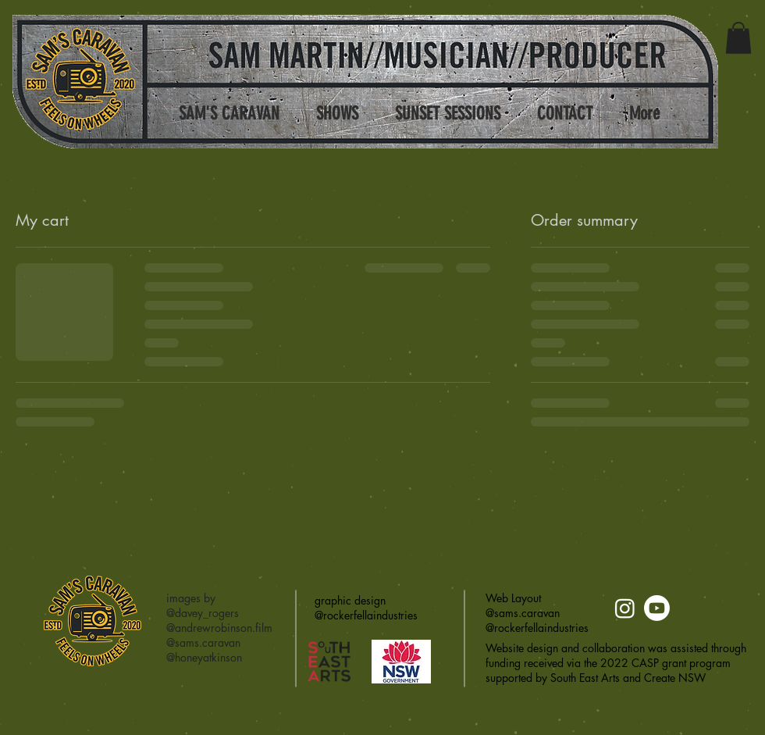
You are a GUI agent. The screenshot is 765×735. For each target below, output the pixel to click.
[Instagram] (625, 608)
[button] (738, 38)
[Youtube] (657, 608)
